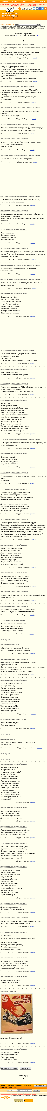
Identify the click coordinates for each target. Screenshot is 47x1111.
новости (34, 1094)
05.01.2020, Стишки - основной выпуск (14, 932)
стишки (14, 1087)
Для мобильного (21, 4)
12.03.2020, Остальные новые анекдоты (14, 472)
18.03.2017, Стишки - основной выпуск (14, 454)
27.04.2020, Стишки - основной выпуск (14, 545)
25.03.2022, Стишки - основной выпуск (14, 958)
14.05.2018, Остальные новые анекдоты (14, 918)
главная (3, 1086)
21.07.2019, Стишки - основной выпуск (14, 903)
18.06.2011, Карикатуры (8, 991)
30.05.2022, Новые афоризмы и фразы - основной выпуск (20, 439)
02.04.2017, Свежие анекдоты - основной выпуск (17, 63)
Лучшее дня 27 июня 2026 (8, 4)
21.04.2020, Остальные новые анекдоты (14, 519)
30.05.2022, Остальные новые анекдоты (14, 659)
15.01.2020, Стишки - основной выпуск (14, 489)
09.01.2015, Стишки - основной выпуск (14, 1049)
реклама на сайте (6, 1094)
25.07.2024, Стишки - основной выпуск (14, 573)
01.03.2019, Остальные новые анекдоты (14, 139)
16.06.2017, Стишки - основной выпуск (14, 977)
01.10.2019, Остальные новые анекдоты (14, 211)
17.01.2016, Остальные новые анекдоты (14, 592)
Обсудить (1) (19, 119)
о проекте (20, 1094)
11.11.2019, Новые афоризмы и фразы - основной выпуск (20, 265)
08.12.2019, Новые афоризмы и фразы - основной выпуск (20, 196)
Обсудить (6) (20, 58)
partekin (35, 58)
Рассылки (14, 5)
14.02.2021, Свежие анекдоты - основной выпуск (17, 124)
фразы (8, 1087)
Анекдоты (4, 1)
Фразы (33, 1)
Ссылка (19, 133)
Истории (14, 1)
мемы (3, 1087)
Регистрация (42, 4)
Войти (36, 4)
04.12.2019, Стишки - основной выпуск (14, 826)
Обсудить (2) (20, 81)
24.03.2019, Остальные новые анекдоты (14, 606)
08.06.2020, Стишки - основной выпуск (14, 400)
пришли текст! (40, 1085)
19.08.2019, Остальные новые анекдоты (14, 383)
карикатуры (28, 1086)
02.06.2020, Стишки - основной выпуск (14, 764)
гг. (18, 35)
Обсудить (19, 102)
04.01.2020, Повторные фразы (10, 645)
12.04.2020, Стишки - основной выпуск (14, 229)
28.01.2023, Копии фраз (8, 739)
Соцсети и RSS (22, 5)
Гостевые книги (31, 5)
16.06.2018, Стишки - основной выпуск (14, 843)
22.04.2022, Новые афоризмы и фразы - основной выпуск (20, 108)
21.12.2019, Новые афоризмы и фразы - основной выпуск (20, 155)
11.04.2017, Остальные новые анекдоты (14, 248)
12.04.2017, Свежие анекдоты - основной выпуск (17, 44)
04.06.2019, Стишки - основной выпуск (14, 369)
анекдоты (11, 1086)
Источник (33, 748)
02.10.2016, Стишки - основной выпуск (14, 294)
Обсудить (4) (19, 288)
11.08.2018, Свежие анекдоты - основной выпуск (17, 350)
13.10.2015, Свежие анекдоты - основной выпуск (17, 87)
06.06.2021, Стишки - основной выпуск (14, 808)
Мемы (24, 1)
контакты (14, 1094)
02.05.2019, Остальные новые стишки (13, 719)
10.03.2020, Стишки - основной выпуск (14, 620)
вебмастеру (27, 1094)
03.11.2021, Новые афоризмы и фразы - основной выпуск (20, 279)
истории (19, 1086)
